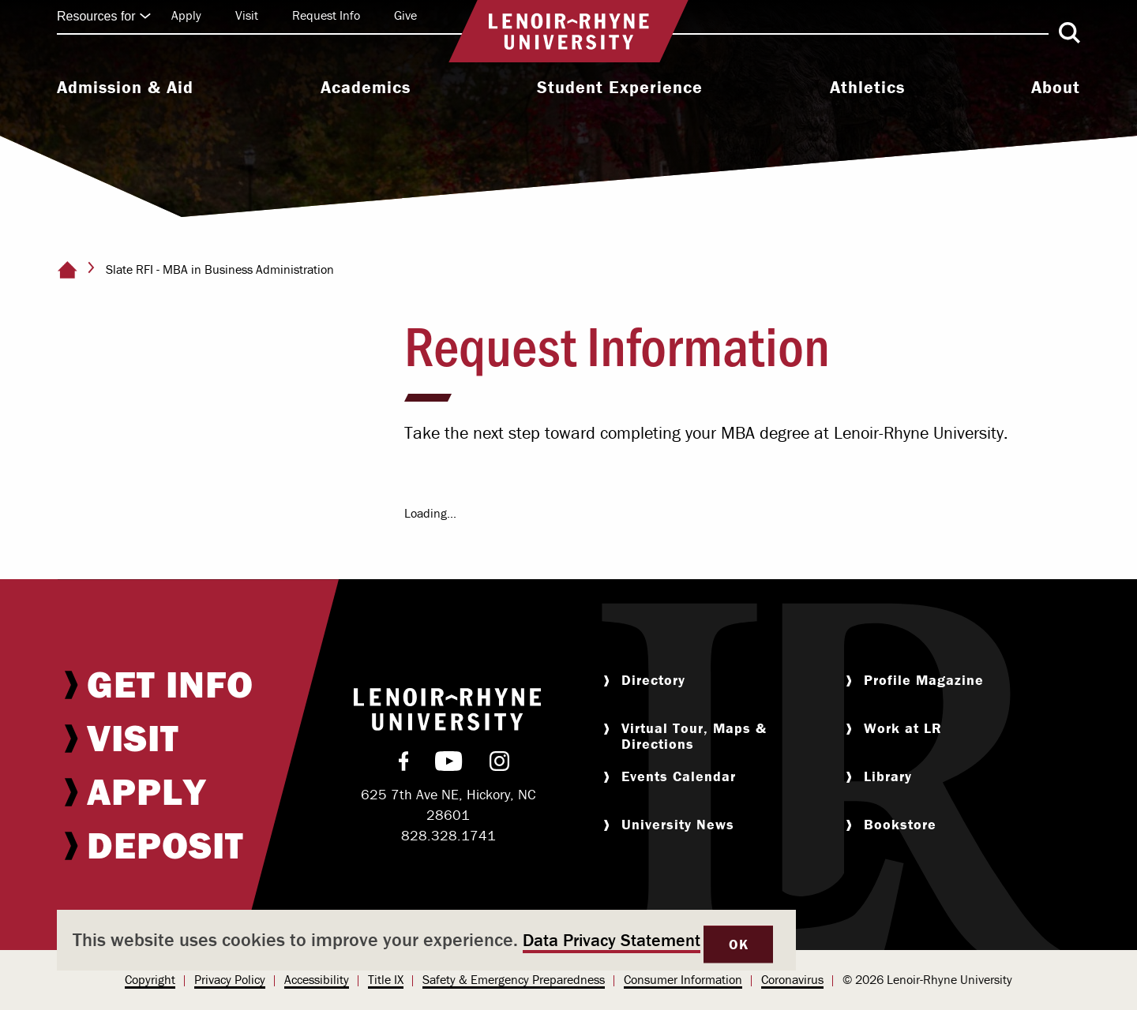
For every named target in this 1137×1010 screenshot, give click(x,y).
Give (405, 15)
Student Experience (620, 87)
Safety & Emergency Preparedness (513, 979)
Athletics (867, 87)
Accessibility (316, 979)
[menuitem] (125, 89)
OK (738, 944)
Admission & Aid (125, 87)
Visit (246, 15)
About (1055, 87)
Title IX (385, 979)
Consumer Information (683, 979)
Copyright (150, 979)
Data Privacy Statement (611, 940)
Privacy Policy (229, 979)
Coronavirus (792, 979)
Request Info (326, 15)
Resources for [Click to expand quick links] (104, 16)
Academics (366, 87)
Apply (186, 15)
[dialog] (426, 940)
